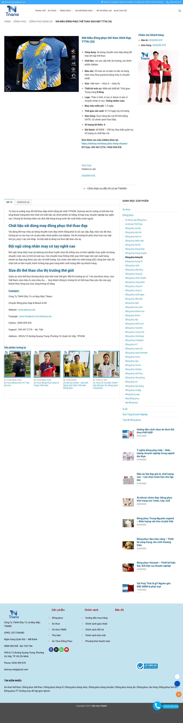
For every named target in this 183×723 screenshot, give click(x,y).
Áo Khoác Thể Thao (134, 224)
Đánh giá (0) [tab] (23, 202)
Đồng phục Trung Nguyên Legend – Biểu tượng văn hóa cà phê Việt (155, 520)
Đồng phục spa (132, 361)
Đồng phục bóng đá (40, 21)
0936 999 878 (170, 706)
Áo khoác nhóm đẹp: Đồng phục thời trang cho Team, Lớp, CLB (154, 499)
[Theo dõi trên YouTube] (66, 649)
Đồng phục (66, 10)
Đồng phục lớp (131, 319)
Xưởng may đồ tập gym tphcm (34, 691)
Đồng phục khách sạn (134, 311)
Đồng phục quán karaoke (136, 353)
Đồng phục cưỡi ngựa (134, 294)
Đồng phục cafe (132, 265)
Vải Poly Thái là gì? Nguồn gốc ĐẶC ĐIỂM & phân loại (154, 585)
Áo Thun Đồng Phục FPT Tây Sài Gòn (16, 384)
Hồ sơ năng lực (104, 11)
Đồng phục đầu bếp (133, 299)
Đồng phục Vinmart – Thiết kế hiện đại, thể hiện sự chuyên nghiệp (156, 564)
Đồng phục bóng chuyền (136, 253)
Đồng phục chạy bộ (133, 274)
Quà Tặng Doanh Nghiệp (135, 414)
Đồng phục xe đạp (133, 390)
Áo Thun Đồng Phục (62, 641)
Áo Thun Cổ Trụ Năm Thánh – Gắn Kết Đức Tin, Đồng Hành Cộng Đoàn (106, 385)
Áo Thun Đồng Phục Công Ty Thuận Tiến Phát (46, 384)
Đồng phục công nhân (135, 282)
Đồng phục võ (131, 382)
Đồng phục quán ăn (134, 348)
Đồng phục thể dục (133, 369)
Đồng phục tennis (133, 365)
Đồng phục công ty (133, 290)
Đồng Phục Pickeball (134, 340)
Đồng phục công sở (133, 286)
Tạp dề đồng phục (85, 10)
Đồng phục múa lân (133, 328)
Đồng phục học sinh (134, 307)
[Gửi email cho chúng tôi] (56, 649)
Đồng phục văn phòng (135, 377)
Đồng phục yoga (132, 394)
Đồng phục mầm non (134, 324)
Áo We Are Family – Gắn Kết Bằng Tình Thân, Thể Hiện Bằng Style (75, 385)
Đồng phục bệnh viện (134, 241)
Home (7, 21)
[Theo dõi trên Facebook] (51, 649)
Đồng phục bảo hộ (133, 232)
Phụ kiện (56, 635)
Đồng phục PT (131, 344)
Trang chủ (40, 11)
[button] (13, 2)
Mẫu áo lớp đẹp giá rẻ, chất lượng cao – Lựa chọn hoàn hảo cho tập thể (155, 477)
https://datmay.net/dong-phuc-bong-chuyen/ (105, 143)
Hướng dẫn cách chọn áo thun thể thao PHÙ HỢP (155, 431)
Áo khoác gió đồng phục (136, 220)
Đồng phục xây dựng (134, 386)
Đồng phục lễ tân (132, 315)
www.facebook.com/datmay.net (35, 316)
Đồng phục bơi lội (132, 245)
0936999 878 (88, 175)
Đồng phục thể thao (134, 373)
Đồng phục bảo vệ (133, 236)
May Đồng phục (132, 398)
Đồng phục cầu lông (134, 270)
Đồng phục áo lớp (133, 228)
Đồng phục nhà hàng (134, 336)
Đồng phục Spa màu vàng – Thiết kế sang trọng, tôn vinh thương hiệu (155, 542)
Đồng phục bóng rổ (133, 261)
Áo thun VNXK (59, 629)
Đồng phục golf (132, 303)
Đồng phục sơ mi (132, 357)
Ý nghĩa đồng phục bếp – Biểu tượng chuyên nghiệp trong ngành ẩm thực (156, 453)
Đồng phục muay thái (134, 332)
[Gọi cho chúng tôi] (61, 649)
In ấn (125, 409)
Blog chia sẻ (120, 11)
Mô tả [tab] (9, 202)
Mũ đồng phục (131, 402)
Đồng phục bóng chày (135, 249)
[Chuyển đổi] (84, 189)
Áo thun (53, 10)
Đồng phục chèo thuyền (135, 278)
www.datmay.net (26, 309)
